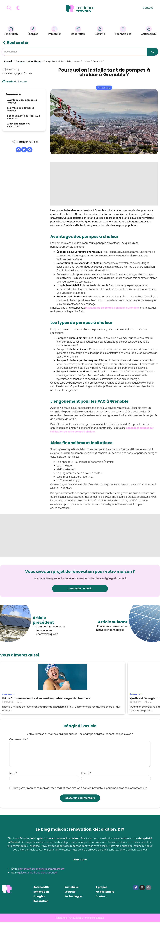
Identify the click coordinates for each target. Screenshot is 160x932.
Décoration (78, 31)
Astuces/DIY (148, 31)
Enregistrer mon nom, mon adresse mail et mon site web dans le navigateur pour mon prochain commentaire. (78, 798)
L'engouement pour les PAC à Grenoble (24, 117)
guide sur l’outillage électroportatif (37, 882)
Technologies (123, 31)
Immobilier (54, 31)
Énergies (33, 31)
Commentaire (18, 749)
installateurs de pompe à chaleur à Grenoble (112, 307)
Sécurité (100, 31)
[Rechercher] (152, 52)
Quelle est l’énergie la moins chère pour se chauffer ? (78, 700)
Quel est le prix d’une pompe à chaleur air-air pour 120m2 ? (130, 700)
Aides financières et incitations (18, 125)
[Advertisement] (104, 184)
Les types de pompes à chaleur (20, 109)
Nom (13, 783)
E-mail (86, 783)
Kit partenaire (105, 901)
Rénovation (11, 31)
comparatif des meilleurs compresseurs (41, 878)
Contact (148, 7)
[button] (18, 149)
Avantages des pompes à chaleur (22, 101)
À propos (101, 897)
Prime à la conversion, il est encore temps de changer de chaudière (25, 700)
